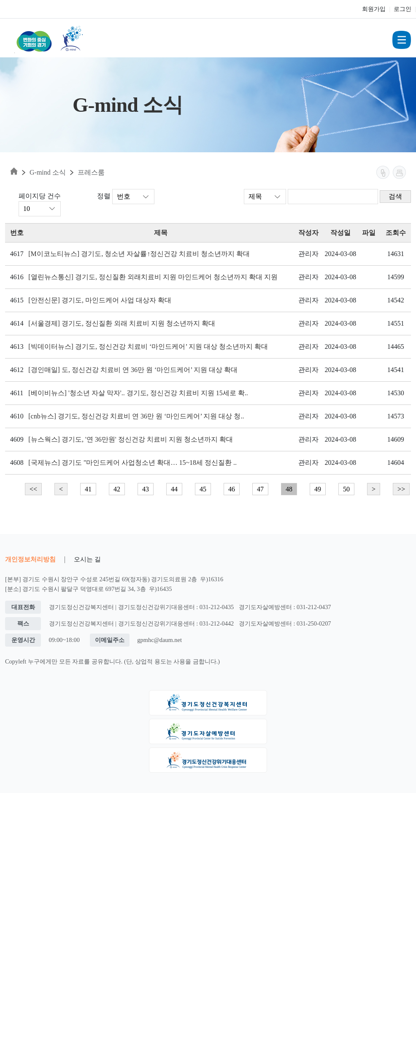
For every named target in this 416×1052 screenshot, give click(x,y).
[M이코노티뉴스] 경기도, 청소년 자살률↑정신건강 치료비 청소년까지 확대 (139, 253)
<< (33, 489)
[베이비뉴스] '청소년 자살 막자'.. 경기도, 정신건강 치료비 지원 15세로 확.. (138, 393)
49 (317, 489)
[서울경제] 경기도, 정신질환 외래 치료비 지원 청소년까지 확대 (121, 323)
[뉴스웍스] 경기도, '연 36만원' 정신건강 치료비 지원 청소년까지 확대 (130, 439)
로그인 (402, 9)
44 (174, 489)
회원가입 (374, 9)
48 (289, 489)
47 (260, 489)
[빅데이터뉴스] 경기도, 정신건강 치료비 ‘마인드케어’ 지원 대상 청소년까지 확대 (148, 346)
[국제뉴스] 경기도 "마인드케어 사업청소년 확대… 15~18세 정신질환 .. (132, 462)
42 (116, 489)
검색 (395, 196)
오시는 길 (87, 559)
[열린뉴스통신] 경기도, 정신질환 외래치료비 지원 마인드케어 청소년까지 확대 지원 (153, 277)
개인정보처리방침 (30, 559)
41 (88, 489)
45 (203, 489)
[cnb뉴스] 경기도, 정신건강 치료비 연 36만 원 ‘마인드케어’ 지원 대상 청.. (136, 416)
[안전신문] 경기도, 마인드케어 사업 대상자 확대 (99, 300)
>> (401, 489)
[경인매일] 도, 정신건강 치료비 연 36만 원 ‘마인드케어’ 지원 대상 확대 (133, 369)
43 (145, 489)
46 (231, 489)
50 (346, 489)
